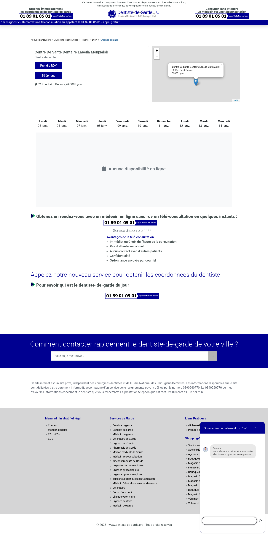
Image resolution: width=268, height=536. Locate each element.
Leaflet (236, 100)
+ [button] (157, 51)
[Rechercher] (212, 356)
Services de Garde (122, 418)
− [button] (157, 56)
